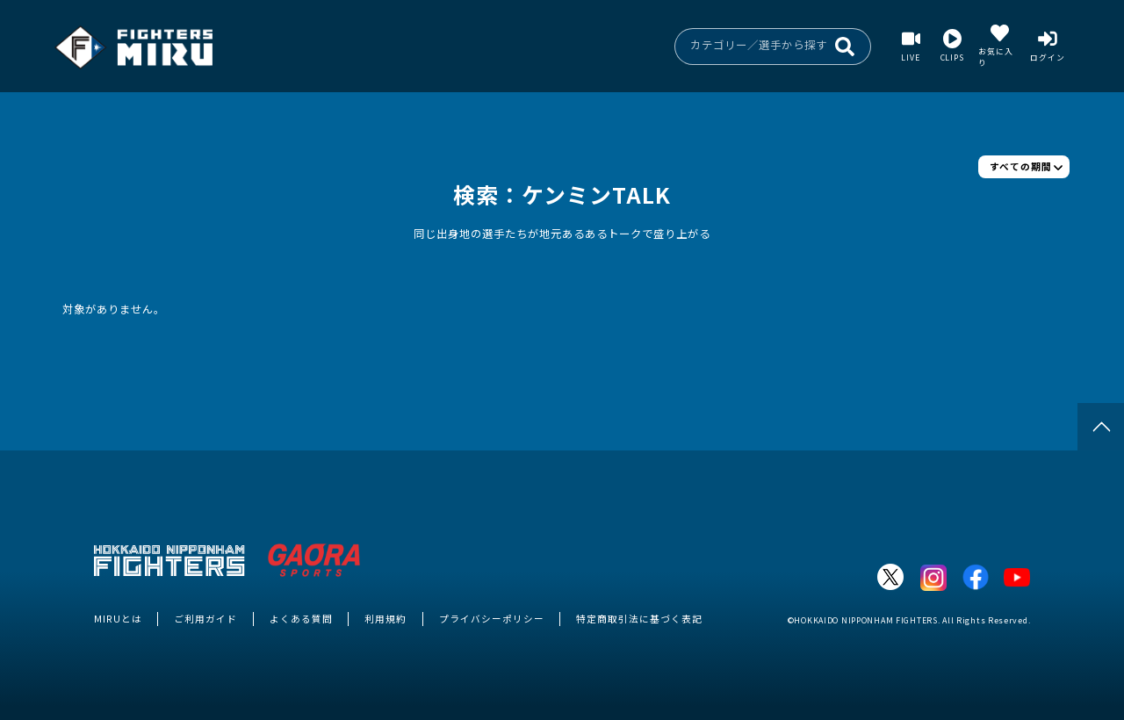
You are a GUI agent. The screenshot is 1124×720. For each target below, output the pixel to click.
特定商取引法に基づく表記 (639, 618)
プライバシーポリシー (491, 618)
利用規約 (385, 618)
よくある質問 (301, 618)
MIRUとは (118, 618)
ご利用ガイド (205, 618)
